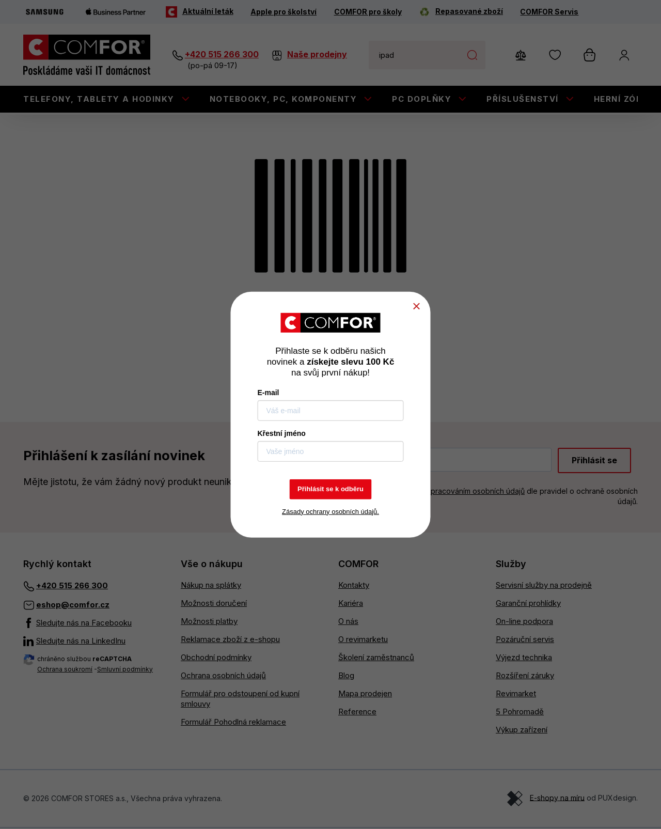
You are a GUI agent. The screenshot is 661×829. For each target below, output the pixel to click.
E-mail (268, 392)
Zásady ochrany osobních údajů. (330, 511)
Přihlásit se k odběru (330, 489)
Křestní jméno (282, 433)
